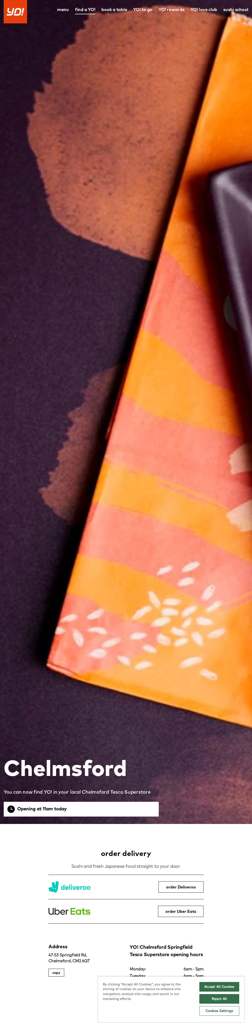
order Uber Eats (180, 911)
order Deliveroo (181, 887)
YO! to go (142, 9)
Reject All (219, 999)
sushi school (235, 9)
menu (63, 9)
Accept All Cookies (219, 987)
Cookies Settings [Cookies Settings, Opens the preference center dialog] (219, 1011)
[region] (171, 999)
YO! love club (203, 9)
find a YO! (85, 9)
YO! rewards (171, 9)
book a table (114, 9)
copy (56, 972)
